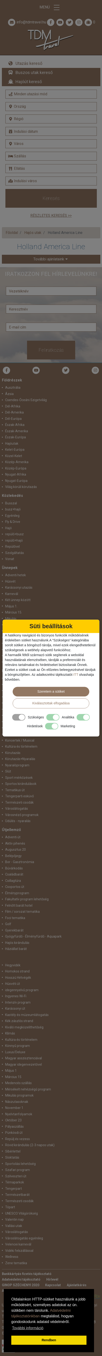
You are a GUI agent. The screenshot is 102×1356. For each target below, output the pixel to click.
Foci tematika (15, 918)
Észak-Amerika (16, 431)
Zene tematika (16, 1263)
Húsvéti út (12, 984)
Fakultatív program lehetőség (27, 899)
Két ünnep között (18, 600)
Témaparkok (14, 1182)
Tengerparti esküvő (19, 796)
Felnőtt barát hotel (18, 905)
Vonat (9, 559)
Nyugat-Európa (16, 481)
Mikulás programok (19, 1095)
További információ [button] (27, 1328)
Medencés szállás (18, 1083)
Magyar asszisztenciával (23, 1058)
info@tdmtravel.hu (26, 22)
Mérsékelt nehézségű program (28, 1089)
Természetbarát (17, 1195)
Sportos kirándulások (20, 784)
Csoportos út (14, 887)
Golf (8, 924)
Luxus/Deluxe (15, 1052)
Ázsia (9, 394)
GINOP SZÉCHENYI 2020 (20, 1285)
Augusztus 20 (15, 849)
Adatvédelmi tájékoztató (21, 1279)
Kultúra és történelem (21, 746)
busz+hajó (13, 509)
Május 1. (11, 606)
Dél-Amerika (14, 412)
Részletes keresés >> (51, 215)
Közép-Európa (15, 468)
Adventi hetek (15, 575)
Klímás (10, 1033)
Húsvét (10, 581)
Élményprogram (17, 893)
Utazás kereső (29, 63)
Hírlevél (52, 1279)
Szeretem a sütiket (51, 691)
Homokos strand (17, 971)
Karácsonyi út (15, 1008)
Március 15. (13, 612)
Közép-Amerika (16, 462)
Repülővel (12, 546)
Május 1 (11, 1070)
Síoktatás (12, 1157)
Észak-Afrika (14, 425)
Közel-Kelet (13, 456)
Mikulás (10, 619)
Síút (8, 771)
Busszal (11, 503)
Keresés (51, 198)
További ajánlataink (48, 259)
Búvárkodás (14, 868)
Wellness (11, 1257)
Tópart (10, 1207)
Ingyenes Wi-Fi (15, 996)
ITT (75, 674)
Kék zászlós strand (19, 1021)
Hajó (8, 528)
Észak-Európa (15, 437)
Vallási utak (13, 1226)
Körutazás (12, 753)
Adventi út (12, 837)
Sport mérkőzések (19, 778)
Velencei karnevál (18, 1244)
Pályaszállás (14, 1126)
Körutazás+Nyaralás (20, 759)
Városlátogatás (16, 808)
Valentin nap (14, 1219)
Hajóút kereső (29, 81)
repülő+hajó (14, 540)
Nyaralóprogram (17, 765)
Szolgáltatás (14, 553)
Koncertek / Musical (19, 740)
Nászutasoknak (16, 1102)
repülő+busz (14, 534)
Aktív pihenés (15, 843)
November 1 (14, 1108)
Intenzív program (18, 1002)
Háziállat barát (16, 949)
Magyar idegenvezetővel (23, 1064)
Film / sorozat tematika (22, 911)
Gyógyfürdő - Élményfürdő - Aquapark (33, 936)
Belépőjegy (13, 856)
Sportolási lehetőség (20, 1164)
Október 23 (13, 1120)
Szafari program (17, 1170)
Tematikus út (15, 790)
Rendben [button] (49, 1340)
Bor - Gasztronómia (19, 862)
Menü (51, 7)
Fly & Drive (12, 522)
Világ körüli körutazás (21, 487)
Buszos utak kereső (34, 72)
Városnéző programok (22, 815)
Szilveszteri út (15, 1176)
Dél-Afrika (12, 406)
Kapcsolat (53, 1285)
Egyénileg (12, 515)
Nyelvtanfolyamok (18, 1114)
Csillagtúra (13, 881)
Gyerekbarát (14, 930)
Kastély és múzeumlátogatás (27, 1015)
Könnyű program (17, 1046)
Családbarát (14, 874)
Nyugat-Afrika (15, 474)
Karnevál (11, 594)
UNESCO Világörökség (21, 1213)
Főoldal (12, 232)
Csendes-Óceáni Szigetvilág (26, 400)
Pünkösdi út (14, 1132)
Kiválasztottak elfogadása (51, 703)
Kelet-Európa (14, 449)
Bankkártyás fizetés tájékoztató (26, 1274)
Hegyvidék (12, 965)
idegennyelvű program (22, 990)
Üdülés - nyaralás (18, 821)
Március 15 (13, 1077)
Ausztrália (12, 387)
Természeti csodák (19, 802)
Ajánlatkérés (76, 1285)
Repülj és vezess (17, 1139)
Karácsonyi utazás (18, 587)
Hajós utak (32, 232)
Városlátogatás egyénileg (24, 1238)
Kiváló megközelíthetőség (24, 1027)
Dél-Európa (13, 419)
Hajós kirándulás (17, 943)
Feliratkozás (51, 350)
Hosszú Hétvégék (18, 977)
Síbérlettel (12, 1151)
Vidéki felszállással (19, 1251)
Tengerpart (13, 1188)
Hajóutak (11, 443)
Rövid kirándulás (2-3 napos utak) (30, 1145)
